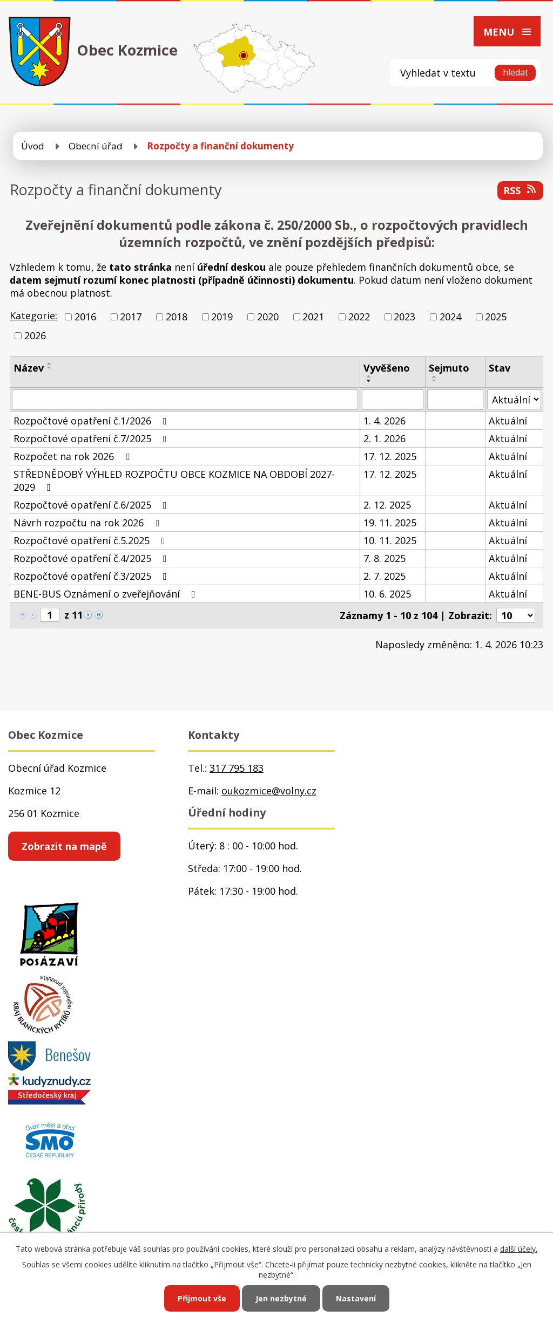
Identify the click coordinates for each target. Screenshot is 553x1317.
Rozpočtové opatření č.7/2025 (92, 438)
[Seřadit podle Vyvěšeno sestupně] (369, 381)
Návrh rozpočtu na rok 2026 (89, 522)
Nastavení (356, 1298)
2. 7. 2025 (384, 576)
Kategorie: (33, 315)
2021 (313, 316)
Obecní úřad (96, 146)
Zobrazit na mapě (64, 846)
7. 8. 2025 (384, 558)
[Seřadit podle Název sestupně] (50, 368)
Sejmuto (449, 367)
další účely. (518, 1249)
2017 (130, 316)
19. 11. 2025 (389, 522)
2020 (268, 316)
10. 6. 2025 (387, 593)
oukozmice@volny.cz (268, 790)
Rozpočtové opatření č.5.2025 (92, 540)
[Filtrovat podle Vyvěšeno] (392, 399)
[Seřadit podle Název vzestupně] (50, 363)
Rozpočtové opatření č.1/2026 (92, 420)
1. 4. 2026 (384, 420)
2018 (176, 316)
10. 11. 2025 (389, 540)
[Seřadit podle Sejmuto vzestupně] (435, 376)
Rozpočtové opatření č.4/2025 (92, 558)
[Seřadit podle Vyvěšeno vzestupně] (369, 376)
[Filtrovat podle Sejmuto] (455, 399)
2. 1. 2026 (384, 438)
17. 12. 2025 (389, 456)
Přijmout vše (202, 1298)
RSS (520, 190)
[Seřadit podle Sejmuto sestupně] (435, 381)
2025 (496, 316)
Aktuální (508, 420)
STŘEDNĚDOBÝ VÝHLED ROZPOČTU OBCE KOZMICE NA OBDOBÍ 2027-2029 (174, 480)
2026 (35, 335)
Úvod (32, 146)
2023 (404, 316)
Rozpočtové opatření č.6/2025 (92, 504)
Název (29, 367)
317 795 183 (237, 768)
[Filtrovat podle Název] (185, 399)
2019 (222, 316)
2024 (450, 316)
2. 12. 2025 (387, 504)
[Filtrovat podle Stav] (514, 399)
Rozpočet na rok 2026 (74, 456)
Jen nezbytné (281, 1298)
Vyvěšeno (386, 367)
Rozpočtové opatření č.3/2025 (92, 576)
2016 (85, 316)
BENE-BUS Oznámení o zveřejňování (107, 593)
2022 (359, 316)
